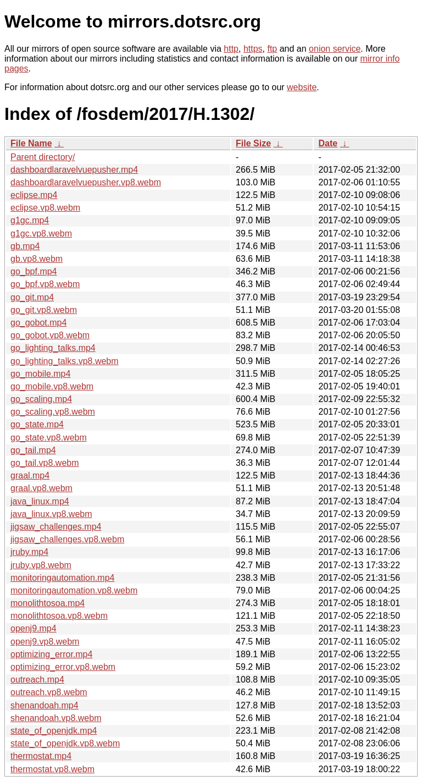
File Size (253, 143)
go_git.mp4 (32, 297)
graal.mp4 (29, 475)
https (253, 48)
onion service (334, 48)
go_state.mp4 (37, 424)
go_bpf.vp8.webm (45, 284)
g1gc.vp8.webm (41, 233)
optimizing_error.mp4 (51, 654)
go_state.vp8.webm (48, 437)
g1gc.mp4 (29, 220)
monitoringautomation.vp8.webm (73, 590)
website (301, 87)
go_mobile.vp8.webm (51, 386)
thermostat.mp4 (40, 756)
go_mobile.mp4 (40, 373)
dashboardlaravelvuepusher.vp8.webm (85, 182)
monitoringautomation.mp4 (62, 577)
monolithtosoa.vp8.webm (59, 615)
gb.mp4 (25, 246)
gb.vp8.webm (36, 258)
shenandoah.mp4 (44, 705)
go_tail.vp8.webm (44, 463)
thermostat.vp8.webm (52, 769)
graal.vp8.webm (41, 488)
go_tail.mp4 (33, 450)
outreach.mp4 (37, 679)
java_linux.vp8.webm (51, 514)
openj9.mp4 (33, 628)
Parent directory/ (42, 157)
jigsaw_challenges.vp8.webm (67, 539)
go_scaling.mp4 (41, 399)
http (231, 48)
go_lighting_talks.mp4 (53, 348)
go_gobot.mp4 (38, 322)
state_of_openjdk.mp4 (53, 730)
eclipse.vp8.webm (45, 207)
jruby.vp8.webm (40, 565)
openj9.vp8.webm (44, 641)
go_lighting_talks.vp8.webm (64, 361)
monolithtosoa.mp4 (47, 603)
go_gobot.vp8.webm (50, 335)
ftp (272, 48)
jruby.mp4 (29, 552)
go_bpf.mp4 (33, 271)
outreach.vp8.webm (48, 692)
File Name (31, 143)
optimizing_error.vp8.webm (62, 667)
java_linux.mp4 (39, 501)
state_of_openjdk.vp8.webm (65, 743)
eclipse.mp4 (33, 195)
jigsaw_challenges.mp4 (55, 526)
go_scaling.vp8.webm (52, 411)
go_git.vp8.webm (43, 310)
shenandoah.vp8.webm (55, 718)
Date (327, 143)
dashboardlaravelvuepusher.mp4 (74, 169)
